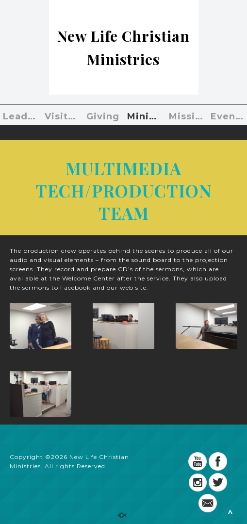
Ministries (145, 116)
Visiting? (63, 116)
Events (228, 116)
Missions (187, 116)
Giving (102, 116)
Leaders (21, 116)
